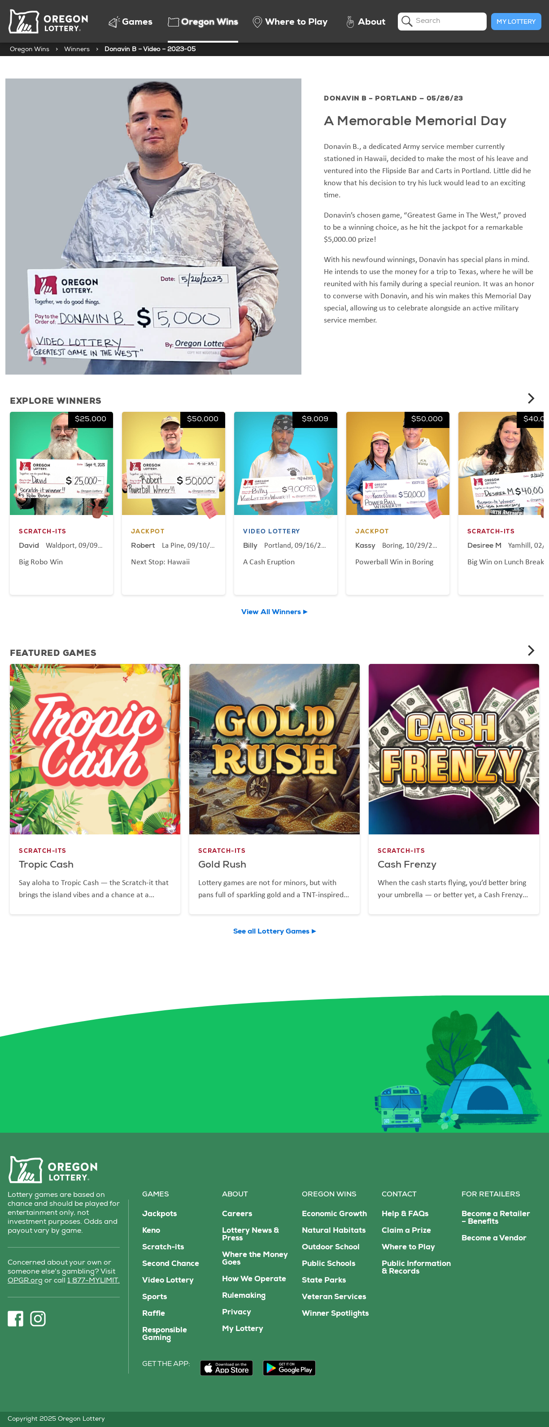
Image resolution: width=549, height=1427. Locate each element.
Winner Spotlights (335, 1314)
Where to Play (408, 1248)
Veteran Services (334, 1297)
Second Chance (170, 1264)
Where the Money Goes (255, 1259)
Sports (154, 1297)
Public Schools (328, 1264)
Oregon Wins (29, 50)
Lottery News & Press (250, 1235)
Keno (151, 1231)
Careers (237, 1214)
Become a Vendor (494, 1239)
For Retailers (491, 1195)
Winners (77, 50)
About (235, 1195)
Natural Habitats (334, 1231)
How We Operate (254, 1279)
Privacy (236, 1313)
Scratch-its (163, 1248)
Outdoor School (331, 1248)
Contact (399, 1195)
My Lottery (516, 22)
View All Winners (271, 612)
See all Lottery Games (271, 932)
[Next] (530, 398)
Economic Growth (334, 1214)
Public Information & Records (416, 1268)
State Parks (324, 1281)
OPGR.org (25, 1281)
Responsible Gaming (164, 1334)
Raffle (153, 1314)
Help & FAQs (405, 1214)
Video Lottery (168, 1281)
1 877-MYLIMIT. (93, 1281)
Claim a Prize (406, 1231)
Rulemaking (244, 1296)
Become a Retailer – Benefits (496, 1218)
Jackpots (159, 1214)
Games (155, 1195)
